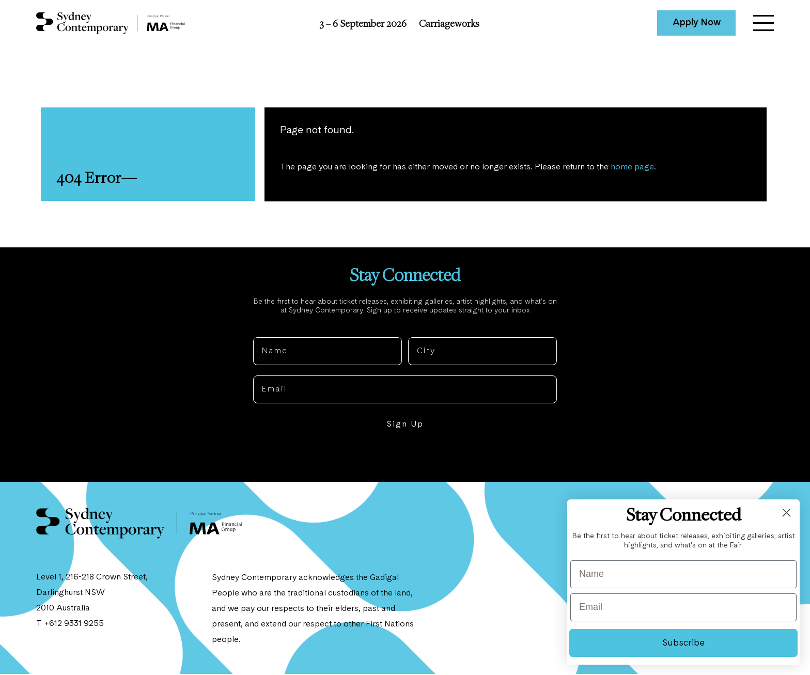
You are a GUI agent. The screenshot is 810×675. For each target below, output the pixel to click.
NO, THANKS (405, 457)
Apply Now (697, 22)
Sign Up (405, 425)
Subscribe (683, 643)
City (417, 330)
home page (633, 168)
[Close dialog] (786, 513)
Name (266, 330)
